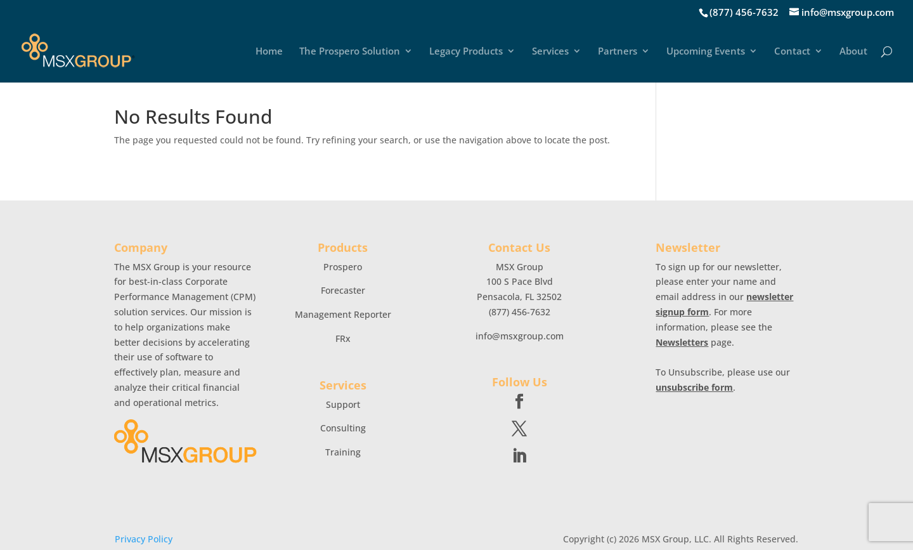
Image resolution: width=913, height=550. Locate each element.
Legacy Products (466, 51)
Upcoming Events (705, 51)
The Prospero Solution (349, 51)
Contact (792, 51)
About (853, 51)
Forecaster (343, 290)
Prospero (342, 267)
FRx (343, 338)
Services (550, 51)
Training (343, 452)
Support (343, 404)
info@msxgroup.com (520, 336)
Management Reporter (343, 314)
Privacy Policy (143, 539)
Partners (617, 51)
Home (269, 51)
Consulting (343, 428)
